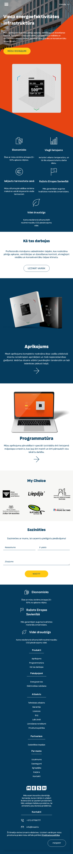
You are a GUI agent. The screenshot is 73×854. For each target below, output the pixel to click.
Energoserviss (36, 682)
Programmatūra (36, 663)
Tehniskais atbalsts (36, 703)
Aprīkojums (36, 658)
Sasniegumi (36, 763)
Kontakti (36, 776)
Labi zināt (36, 719)
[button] (64, 4)
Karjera (36, 772)
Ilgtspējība (36, 768)
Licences (36, 711)
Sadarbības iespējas (36, 745)
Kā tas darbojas (36, 667)
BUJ (36, 715)
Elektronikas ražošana (36, 686)
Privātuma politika (51, 835)
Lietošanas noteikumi (36, 724)
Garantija (36, 707)
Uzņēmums (36, 759)
